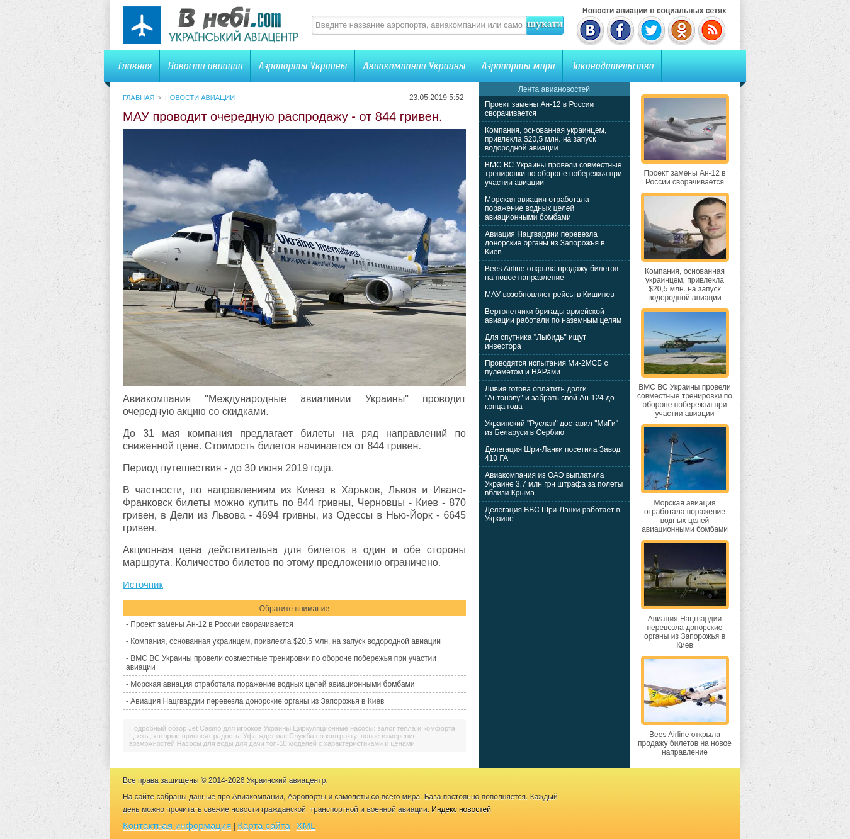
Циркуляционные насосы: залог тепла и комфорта (374, 728)
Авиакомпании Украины (414, 66)
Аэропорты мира (518, 66)
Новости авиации (204, 66)
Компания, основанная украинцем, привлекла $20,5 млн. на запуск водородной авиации (285, 641)
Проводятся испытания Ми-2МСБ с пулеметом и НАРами (546, 367)
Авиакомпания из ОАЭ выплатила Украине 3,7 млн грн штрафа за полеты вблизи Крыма (554, 484)
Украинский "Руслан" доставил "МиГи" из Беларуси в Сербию (551, 428)
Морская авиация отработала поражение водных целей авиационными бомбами (272, 684)
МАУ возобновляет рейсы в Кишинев (550, 294)
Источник (143, 584)
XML (306, 825)
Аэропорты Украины (302, 66)
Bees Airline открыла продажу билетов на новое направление (551, 273)
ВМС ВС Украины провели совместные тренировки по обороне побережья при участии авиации (553, 173)
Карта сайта (263, 825)
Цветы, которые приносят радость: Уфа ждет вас (208, 736)
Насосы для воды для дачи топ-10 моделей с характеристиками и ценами (296, 743)
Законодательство (612, 66)
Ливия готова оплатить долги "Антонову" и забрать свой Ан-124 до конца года (550, 398)
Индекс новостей (461, 809)
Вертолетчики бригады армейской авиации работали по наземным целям (553, 316)
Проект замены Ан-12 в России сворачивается (211, 624)
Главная (135, 66)
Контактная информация (177, 825)
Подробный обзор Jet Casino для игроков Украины (210, 728)
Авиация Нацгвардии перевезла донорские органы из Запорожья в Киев (257, 701)
